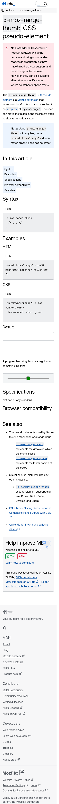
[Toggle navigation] (53, 4)
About (6, 644)
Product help (11, 673)
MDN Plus (9, 668)
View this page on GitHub (20, 581)
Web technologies (13, 730)
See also (9, 190)
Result (8, 327)
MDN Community (13, 690)
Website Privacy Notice (16, 780)
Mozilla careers (12, 656)
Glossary (8, 753)
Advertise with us (13, 662)
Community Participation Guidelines (23, 790)
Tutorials (8, 747)
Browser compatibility (17, 185)
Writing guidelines (13, 702)
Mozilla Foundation (27, 801)
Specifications (12, 179)
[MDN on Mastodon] (22, 628)
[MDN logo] (9, 612)
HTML (8, 246)
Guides (7, 741)
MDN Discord (11, 707)
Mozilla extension (27, 99)
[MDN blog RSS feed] (28, 628)
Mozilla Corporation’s (20, 797)
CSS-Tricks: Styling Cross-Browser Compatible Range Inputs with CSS (30, 510)
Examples (10, 174)
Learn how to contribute (19, 562)
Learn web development (17, 736)
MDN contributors (26, 577)
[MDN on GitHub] (5, 628)
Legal (34, 785)
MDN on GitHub (12, 713)
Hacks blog (10, 759)
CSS (39, 95)
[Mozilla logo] (13, 772)
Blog (5, 650)
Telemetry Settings (14, 785)
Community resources (16, 696)
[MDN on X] (16, 628)
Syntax (8, 169)
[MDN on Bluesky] (10, 628)
